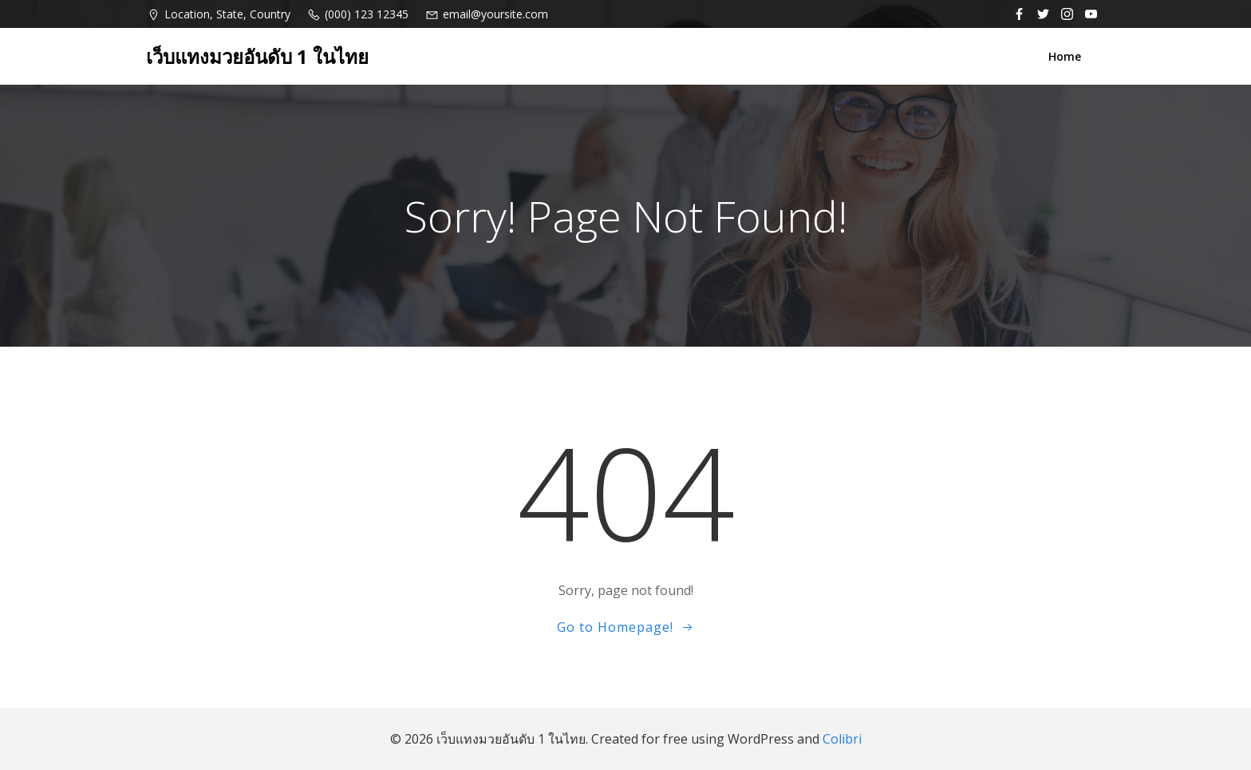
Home (1064, 56)
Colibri (842, 739)
